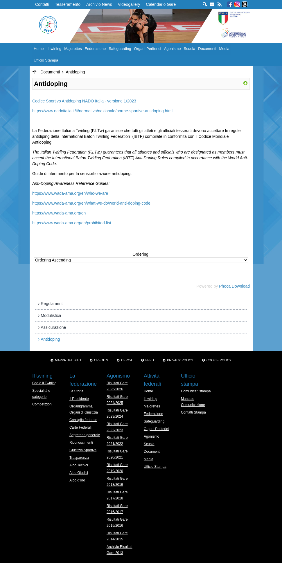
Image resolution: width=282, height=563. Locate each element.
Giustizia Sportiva (82, 450)
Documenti (207, 48)
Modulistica (51, 315)
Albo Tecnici (78, 465)
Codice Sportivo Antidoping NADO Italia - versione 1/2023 (84, 101)
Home (39, 48)
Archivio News (99, 4)
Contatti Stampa (193, 412)
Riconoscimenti (81, 443)
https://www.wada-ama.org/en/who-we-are (70, 193)
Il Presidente (79, 399)
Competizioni (42, 404)
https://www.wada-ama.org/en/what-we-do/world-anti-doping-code (91, 203)
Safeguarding (120, 48)
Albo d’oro (77, 480)
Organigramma (81, 406)
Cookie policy (218, 360)
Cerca (126, 360)
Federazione (95, 48)
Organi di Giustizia (83, 412)
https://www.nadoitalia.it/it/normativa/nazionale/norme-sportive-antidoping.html (102, 111)
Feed (150, 360)
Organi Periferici (147, 48)
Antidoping (50, 339)
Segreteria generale (84, 435)
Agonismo (172, 48)
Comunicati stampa (196, 391)
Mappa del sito (68, 360)
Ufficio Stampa (46, 60)
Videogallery (129, 4)
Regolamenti (52, 303)
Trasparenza (79, 458)
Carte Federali (80, 427)
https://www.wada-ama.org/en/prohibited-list (71, 223)
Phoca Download (234, 286)
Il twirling (54, 48)
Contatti (42, 4)
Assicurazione (53, 327)
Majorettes (73, 48)
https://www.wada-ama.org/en (59, 213)
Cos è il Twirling (44, 383)
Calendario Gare (161, 4)
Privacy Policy (180, 360)
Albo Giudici (78, 473)
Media (224, 48)
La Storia (76, 391)
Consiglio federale (83, 420)
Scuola (189, 48)
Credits (101, 360)
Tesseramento (67, 4)
